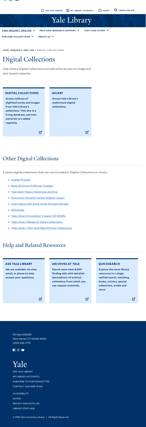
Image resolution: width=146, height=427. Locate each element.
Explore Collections (16, 36)
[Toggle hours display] (110, 10)
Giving (17, 398)
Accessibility (21, 393)
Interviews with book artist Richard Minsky (40, 203)
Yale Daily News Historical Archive (34, 191)
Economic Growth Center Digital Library (38, 197)
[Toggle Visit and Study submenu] (108, 30)
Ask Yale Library (54, 10)
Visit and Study (94, 30)
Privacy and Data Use (26, 403)
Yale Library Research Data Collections (36, 222)
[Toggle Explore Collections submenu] (32, 36)
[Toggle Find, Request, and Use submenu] (34, 30)
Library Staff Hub (23, 408)
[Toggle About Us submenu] (53, 36)
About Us (44, 36)
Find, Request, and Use (17, 30)
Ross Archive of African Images (32, 185)
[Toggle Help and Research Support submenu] (78, 30)
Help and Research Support (58, 30)
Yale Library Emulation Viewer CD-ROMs (38, 216)
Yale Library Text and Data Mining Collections (41, 228)
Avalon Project (21, 179)
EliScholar (17, 209)
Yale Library (73, 20)
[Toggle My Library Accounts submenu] (94, 10)
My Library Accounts (81, 10)
